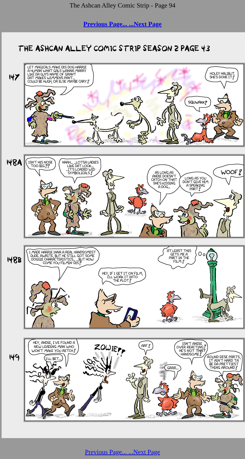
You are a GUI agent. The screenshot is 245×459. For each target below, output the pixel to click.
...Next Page (145, 24)
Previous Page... (106, 24)
